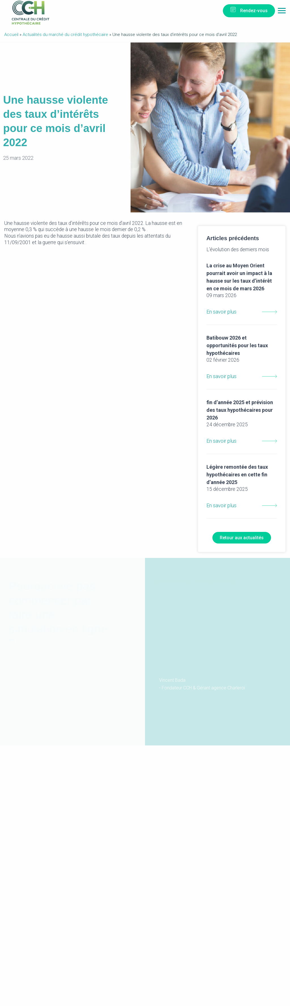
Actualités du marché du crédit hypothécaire (65, 34)
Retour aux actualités (242, 537)
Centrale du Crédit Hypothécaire (30, 12)
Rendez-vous (254, 10)
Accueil (11, 34)
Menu (282, 12)
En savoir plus (241, 293)
